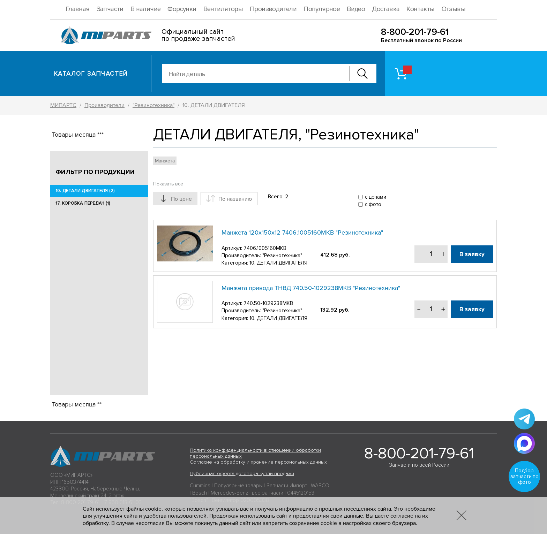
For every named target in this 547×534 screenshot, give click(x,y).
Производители (273, 9)
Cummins (200, 485)
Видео (356, 9)
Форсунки (181, 9)
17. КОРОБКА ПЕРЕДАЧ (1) (82, 203)
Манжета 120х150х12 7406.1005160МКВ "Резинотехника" (302, 232)
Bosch (199, 493)
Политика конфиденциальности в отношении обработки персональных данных (255, 453)
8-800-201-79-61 (415, 32)
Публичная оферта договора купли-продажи (242, 473)
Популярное (322, 9)
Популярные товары (238, 485)
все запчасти (267, 493)
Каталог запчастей (91, 73)
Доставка (385, 9)
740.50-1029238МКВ (268, 303)
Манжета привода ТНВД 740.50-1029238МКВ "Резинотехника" (311, 288)
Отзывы (453, 9)
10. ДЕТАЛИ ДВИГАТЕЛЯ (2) (85, 190)
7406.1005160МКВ (264, 248)
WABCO (320, 485)
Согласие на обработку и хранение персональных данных (258, 462)
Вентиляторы (223, 9)
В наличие (145, 9)
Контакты (420, 9)
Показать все (168, 184)
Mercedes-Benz (229, 493)
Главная (78, 9)
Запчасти (110, 9)
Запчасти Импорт (287, 485)
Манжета (165, 161)
